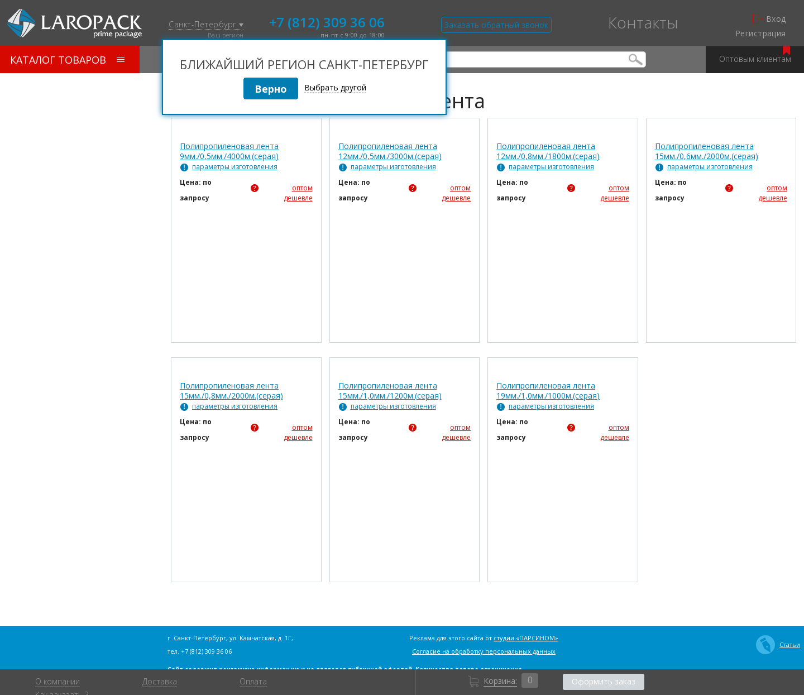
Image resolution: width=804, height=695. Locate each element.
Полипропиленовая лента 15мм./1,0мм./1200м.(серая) (390, 391)
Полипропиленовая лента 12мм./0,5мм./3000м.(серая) (390, 151)
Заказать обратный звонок (496, 25)
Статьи (778, 644)
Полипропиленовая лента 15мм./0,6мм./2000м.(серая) (706, 151)
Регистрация (760, 33)
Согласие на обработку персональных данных (484, 651)
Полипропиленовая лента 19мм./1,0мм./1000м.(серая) (548, 391)
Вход (769, 19)
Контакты (643, 22)
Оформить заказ (603, 681)
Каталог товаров (67, 59)
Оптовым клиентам (755, 55)
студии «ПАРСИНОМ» (526, 638)
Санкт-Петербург (206, 25)
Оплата (253, 682)
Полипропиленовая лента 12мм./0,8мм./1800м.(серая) (548, 151)
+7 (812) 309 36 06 (327, 21)
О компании (57, 682)
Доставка (159, 682)
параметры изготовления (234, 167)
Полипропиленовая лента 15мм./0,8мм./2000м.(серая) (231, 391)
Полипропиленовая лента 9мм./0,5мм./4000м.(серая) (229, 151)
